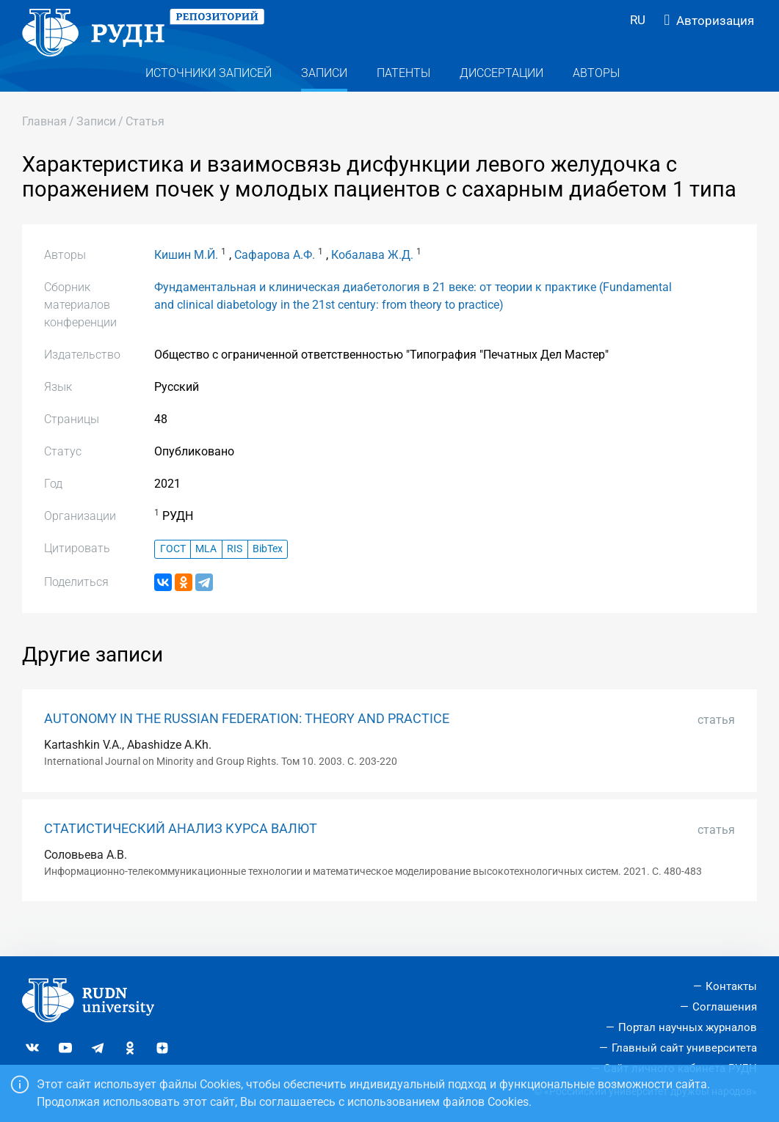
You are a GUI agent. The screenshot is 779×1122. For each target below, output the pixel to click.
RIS (234, 575)
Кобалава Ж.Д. (372, 280)
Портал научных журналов (687, 1027)
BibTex (268, 575)
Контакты (731, 987)
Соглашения (724, 1007)
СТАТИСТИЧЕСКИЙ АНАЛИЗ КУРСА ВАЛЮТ (180, 854)
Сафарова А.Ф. (274, 280)
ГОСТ (173, 575)
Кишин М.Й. (186, 280)
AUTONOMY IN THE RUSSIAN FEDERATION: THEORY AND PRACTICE (246, 744)
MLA (206, 575)
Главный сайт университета (684, 1048)
